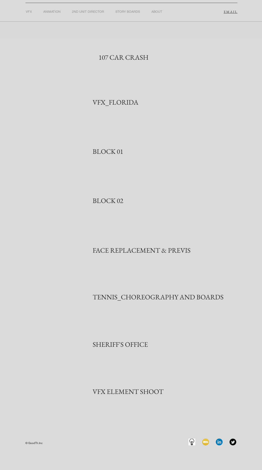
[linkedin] (219, 442)
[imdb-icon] (205, 442)
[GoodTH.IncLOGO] (191, 442)
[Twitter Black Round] (232, 442)
